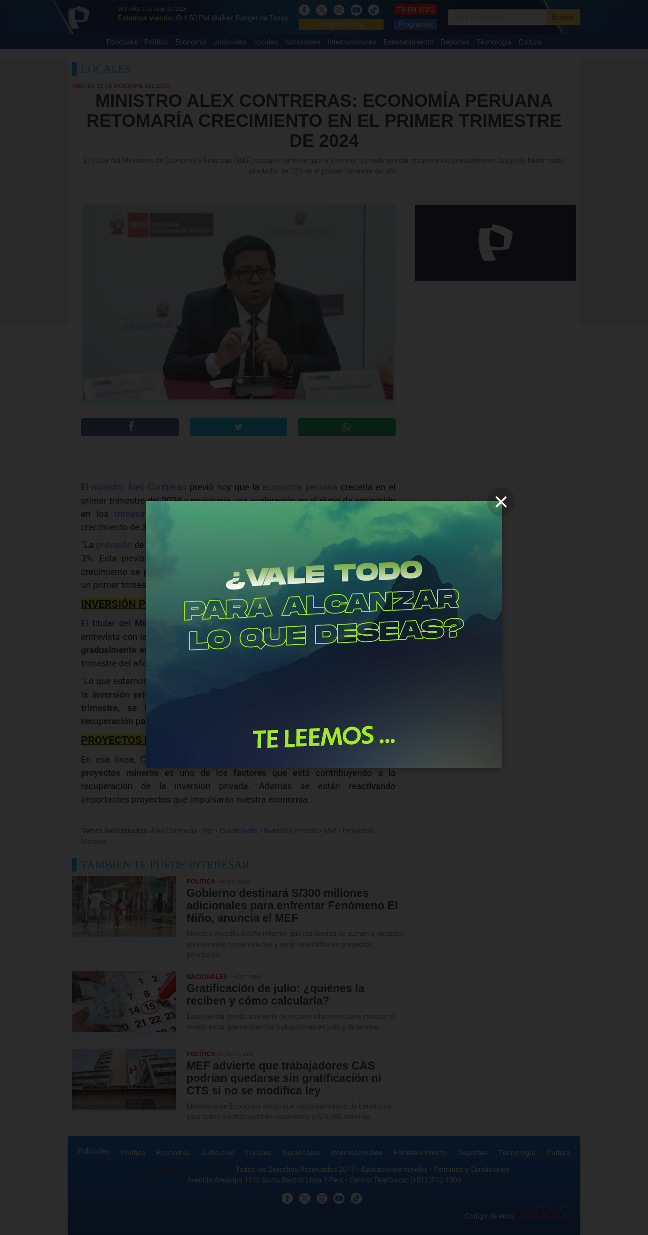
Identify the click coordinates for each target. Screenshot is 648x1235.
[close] (501, 502)
